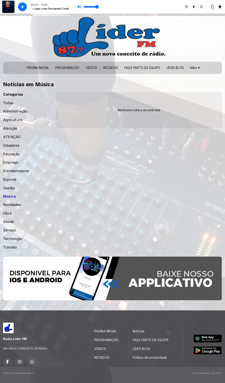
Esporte (9, 179)
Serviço (9, 230)
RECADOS (110, 68)
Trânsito (10, 247)
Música (9, 196)
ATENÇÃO (12, 137)
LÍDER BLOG (175, 68)
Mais (195, 68)
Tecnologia (12, 239)
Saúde (8, 222)
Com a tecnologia (206, 373)
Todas (8, 103)
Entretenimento (16, 171)
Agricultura (12, 120)
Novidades (12, 205)
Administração (15, 111)
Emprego (10, 162)
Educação (11, 154)
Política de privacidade (150, 357)
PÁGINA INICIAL (38, 68)
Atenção (10, 128)
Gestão (9, 188)
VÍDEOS (91, 68)
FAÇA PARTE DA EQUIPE (142, 68)
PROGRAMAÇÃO (67, 68)
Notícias (139, 331)
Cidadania (11, 145)
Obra (7, 213)
